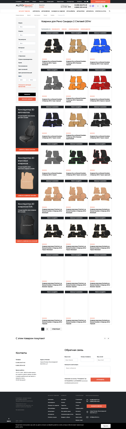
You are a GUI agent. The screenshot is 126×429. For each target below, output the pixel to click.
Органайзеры (70, 11)
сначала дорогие (85, 29)
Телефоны (95, 395)
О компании (18, 1)
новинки (64, 29)
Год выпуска (22, 39)
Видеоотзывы (60, 1)
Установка (78, 402)
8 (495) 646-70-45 (81, 5)
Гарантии (41, 1)
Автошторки (80, 11)
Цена (19, 76)
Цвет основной (22, 69)
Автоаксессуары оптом (67, 414)
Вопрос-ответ (79, 420)
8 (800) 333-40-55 (81, 7)
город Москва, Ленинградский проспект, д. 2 (98, 411)
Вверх (9, 421)
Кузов (20, 62)
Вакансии (78, 414)
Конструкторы (70, 1)
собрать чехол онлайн (27, 149)
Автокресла (90, 11)
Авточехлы (36, 11)
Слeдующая (56, 329)
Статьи (77, 405)
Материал (21, 47)
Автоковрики (45, 11)
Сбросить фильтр (27, 99)
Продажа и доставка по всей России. (24, 401)
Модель (20, 31)
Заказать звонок (100, 1)
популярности (56, 29)
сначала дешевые (74, 29)
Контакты (79, 1)
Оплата (34, 1)
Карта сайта (79, 417)
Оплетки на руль (100, 11)
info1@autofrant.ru (94, 417)
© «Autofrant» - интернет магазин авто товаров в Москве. (23, 399)
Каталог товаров (24, 11)
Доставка (27, 1)
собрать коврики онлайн (27, 195)
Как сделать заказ (66, 411)
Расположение (22, 66)
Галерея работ (50, 1)
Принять (105, 426)
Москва (41, 7)
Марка (20, 23)
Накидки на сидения (58, 11)
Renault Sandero (52, 33)
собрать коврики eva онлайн (27, 241)
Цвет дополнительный (25, 72)
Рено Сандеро (76, 33)
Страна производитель (25, 59)
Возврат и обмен (65, 417)
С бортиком (21, 56)
